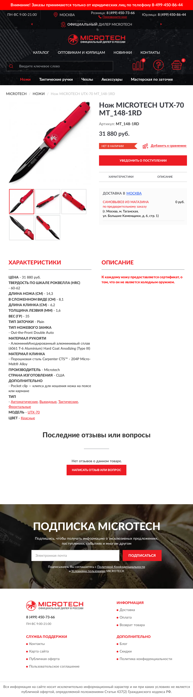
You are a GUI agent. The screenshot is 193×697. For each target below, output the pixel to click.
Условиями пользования (88, 571)
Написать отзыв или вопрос (96, 470)
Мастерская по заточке (152, 79)
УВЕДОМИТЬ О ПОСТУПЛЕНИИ (143, 160)
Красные (28, 418)
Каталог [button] (41, 53)
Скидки (126, 652)
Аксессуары (112, 79)
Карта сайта (39, 652)
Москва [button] (134, 193)
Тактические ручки (56, 79)
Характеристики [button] (121, 176)
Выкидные (48, 402)
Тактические (68, 402)
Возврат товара (132, 625)
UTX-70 (34, 412)
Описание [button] (165, 176)
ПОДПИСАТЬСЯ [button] (142, 555)
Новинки (123, 53)
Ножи (25, 79)
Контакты (150, 53)
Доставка (127, 610)
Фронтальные (20, 407)
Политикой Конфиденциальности (121, 566)
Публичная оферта (44, 659)
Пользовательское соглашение (54, 667)
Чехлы (87, 79)
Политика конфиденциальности (146, 659)
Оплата (126, 617)
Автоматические (24, 402)
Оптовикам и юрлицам (81, 53)
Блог (123, 644)
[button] (113, 16)
